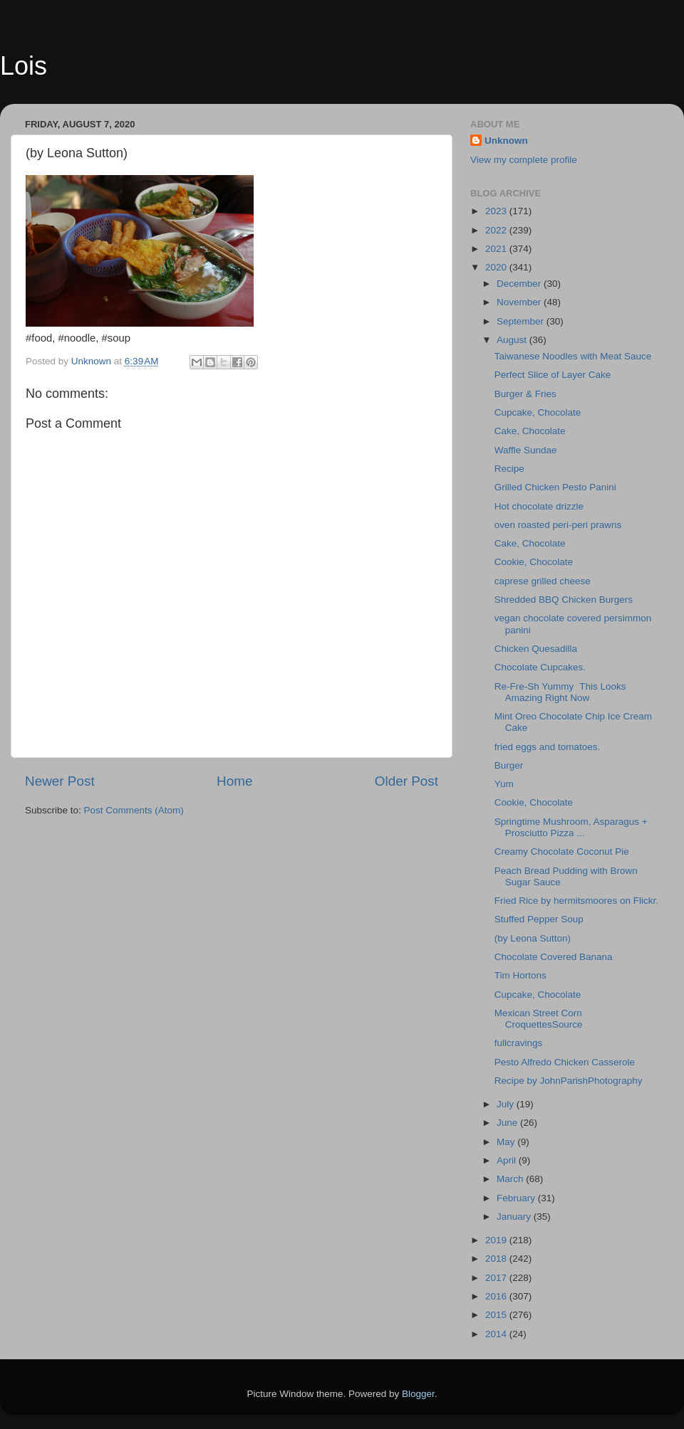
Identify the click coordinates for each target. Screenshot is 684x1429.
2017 (497, 1277)
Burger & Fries (525, 394)
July (507, 1104)
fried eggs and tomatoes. (547, 747)
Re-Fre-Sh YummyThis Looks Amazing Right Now (560, 692)
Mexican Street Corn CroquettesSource (538, 1019)
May (507, 1142)
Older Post (406, 781)
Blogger (418, 1393)
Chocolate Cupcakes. (542, 667)
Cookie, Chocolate (533, 562)
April (508, 1160)
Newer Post (60, 781)
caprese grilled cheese (542, 581)
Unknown (506, 140)
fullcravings (518, 1043)
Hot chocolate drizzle (539, 506)
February (517, 1198)
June (508, 1122)
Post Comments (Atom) (134, 810)
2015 (497, 1314)
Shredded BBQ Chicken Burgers (563, 599)
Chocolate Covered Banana (553, 956)
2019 (497, 1240)
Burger (509, 765)
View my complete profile (523, 159)
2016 (497, 1296)
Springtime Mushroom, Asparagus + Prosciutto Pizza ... (571, 827)
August (513, 339)
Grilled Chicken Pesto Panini (555, 487)
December (520, 283)
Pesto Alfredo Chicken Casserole (564, 1062)
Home (234, 781)
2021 (497, 248)
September (521, 321)
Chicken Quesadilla (535, 648)
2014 (497, 1334)
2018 (497, 1258)
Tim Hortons (520, 975)
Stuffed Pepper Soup (539, 919)
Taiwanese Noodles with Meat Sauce (573, 356)
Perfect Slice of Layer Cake (552, 374)
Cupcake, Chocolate (537, 412)
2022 (497, 230)
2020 (497, 267)
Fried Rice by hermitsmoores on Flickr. (576, 900)
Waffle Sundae (525, 450)
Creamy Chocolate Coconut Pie (561, 851)
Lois (23, 65)
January (515, 1216)
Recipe (509, 468)
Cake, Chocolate (530, 431)
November (520, 302)
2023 (497, 211)
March (511, 1179)
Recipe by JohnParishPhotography (568, 1080)
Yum (506, 784)
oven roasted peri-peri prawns (558, 525)
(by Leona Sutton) (532, 938)
